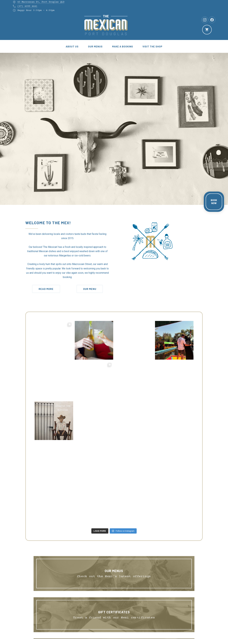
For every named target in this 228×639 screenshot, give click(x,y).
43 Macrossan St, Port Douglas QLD (40, 2)
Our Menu (89, 288)
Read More (46, 288)
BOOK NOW (214, 202)
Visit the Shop (152, 46)
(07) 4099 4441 (27, 6)
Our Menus (95, 46)
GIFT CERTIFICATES (114, 612)
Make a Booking (122, 46)
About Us (72, 46)
